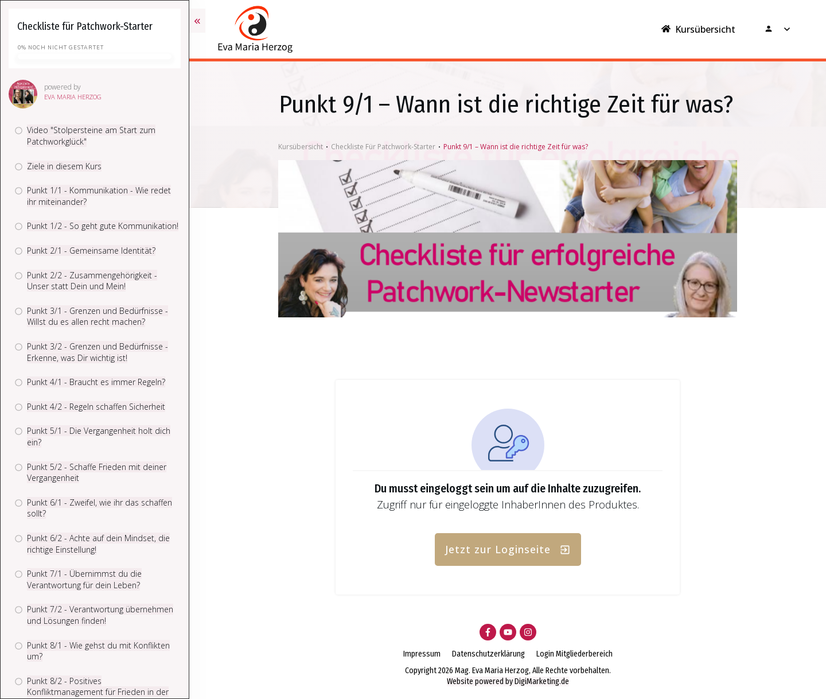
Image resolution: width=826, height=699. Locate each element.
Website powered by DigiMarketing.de (508, 681)
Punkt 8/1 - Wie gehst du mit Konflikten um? (98, 651)
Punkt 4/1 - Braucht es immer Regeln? (96, 381)
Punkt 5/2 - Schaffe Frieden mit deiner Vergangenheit (96, 472)
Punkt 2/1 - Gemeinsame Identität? (91, 250)
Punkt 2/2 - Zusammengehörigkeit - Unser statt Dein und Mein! (92, 281)
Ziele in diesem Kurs (64, 166)
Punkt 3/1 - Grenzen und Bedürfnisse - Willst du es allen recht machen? (97, 316)
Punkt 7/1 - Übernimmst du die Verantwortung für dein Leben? (84, 579)
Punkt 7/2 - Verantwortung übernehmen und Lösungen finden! (100, 615)
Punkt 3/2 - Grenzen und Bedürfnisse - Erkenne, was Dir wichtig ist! (97, 352)
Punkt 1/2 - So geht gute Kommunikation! (102, 225)
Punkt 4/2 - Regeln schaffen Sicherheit (96, 406)
